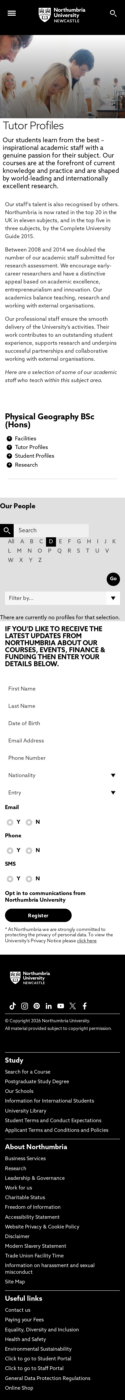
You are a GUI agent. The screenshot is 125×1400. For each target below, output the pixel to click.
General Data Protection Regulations (47, 1378)
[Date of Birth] (62, 723)
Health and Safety (25, 1339)
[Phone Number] (62, 758)
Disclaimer (17, 1236)
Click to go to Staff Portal (34, 1368)
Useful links (23, 1299)
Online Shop (19, 1388)
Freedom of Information (33, 1207)
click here (87, 941)
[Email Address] (62, 740)
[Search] (51, 530)
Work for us (18, 1188)
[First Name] (62, 689)
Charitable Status (25, 1197)
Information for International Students (49, 1101)
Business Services (25, 1159)
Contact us (17, 1310)
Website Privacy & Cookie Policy (42, 1227)
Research (26, 465)
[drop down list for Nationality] (62, 775)
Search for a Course (27, 1072)
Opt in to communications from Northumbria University (45, 897)
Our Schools (19, 1091)
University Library (25, 1111)
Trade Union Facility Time (34, 1256)
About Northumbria (36, 1147)
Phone (13, 836)
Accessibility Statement (32, 1217)
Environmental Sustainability (38, 1349)
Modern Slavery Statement (35, 1246)
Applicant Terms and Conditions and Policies (56, 1130)
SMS (10, 864)
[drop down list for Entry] (62, 792)
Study (14, 1061)
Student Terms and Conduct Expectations (53, 1121)
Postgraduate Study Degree (37, 1082)
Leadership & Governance (35, 1178)
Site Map (15, 1282)
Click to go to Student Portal (38, 1359)
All (11, 542)
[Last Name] (62, 706)
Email (12, 807)
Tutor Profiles (31, 447)
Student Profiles (34, 456)
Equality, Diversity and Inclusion (42, 1330)
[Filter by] (62, 598)
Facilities (25, 439)
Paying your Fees (24, 1320)
